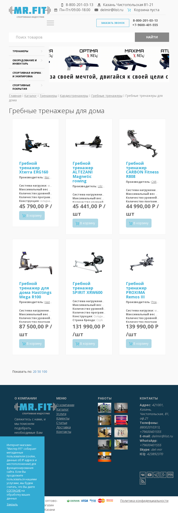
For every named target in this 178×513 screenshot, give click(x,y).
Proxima (156, 302)
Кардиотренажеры (74, 96)
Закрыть (12, 504)
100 (44, 371)
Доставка (63, 427)
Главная (15, 96)
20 (34, 371)
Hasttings (49, 302)
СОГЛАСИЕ (14, 491)
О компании (65, 405)
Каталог (30, 96)
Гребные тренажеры (106, 96)
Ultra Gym (104, 186)
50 (39, 371)
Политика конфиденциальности (144, 501)
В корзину (32, 215)
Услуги (61, 414)
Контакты (63, 432)
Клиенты (62, 418)
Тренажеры (48, 96)
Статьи (61, 423)
